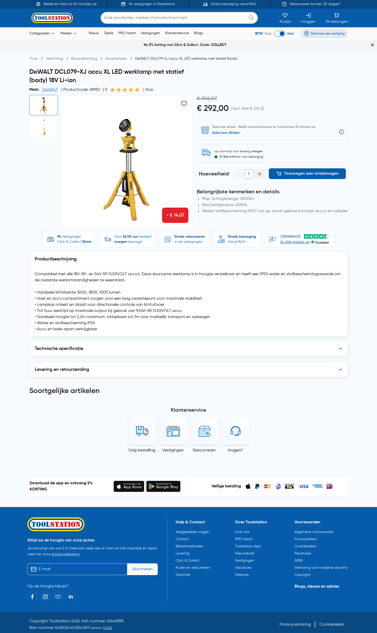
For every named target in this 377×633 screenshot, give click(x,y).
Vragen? (235, 443)
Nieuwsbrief (244, 546)
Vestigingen (150, 33)
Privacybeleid (306, 532)
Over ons (242, 525)
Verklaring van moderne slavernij (321, 561)
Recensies (303, 546)
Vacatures (243, 561)
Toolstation (59, 614)
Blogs (198, 33)
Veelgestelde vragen (192, 525)
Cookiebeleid (305, 539)
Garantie (183, 568)
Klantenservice (177, 33)
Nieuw (94, 33)
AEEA (299, 553)
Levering (182, 546)
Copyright (303, 568)
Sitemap (242, 568)
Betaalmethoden (189, 539)
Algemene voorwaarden (314, 525)
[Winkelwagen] (337, 17)
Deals (108, 33)
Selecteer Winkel (225, 133)
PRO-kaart (127, 33)
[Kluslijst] (285, 17)
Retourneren (204, 443)
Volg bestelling (141, 443)
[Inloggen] (308, 17)
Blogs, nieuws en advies (317, 580)
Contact (182, 532)
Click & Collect (187, 553)
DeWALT (50, 90)
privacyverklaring (65, 547)
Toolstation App (248, 539)
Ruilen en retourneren (193, 561)
